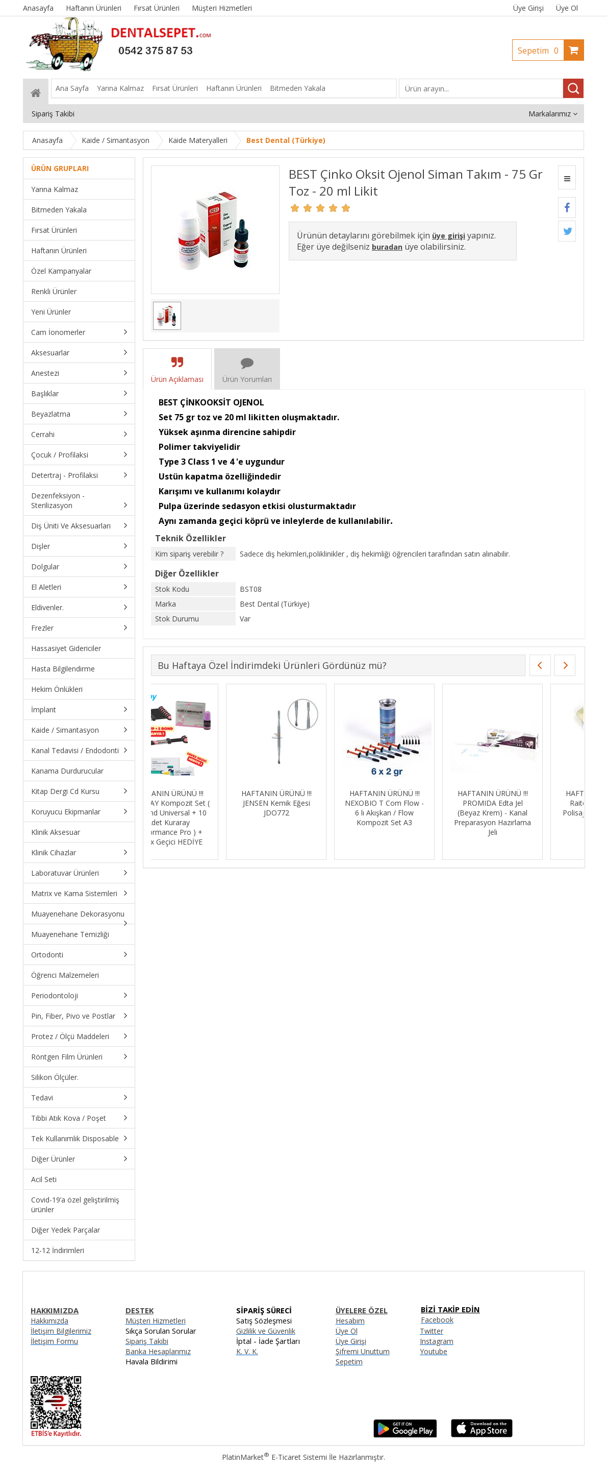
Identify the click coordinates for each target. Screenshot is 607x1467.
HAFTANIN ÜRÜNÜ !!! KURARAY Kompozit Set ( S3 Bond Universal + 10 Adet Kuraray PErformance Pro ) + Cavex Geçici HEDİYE (201, 817)
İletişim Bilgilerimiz (61, 1331)
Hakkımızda (49, 1321)
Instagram (436, 1341)
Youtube (433, 1351)
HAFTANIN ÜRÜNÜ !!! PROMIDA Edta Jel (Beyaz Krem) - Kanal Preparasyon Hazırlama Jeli (525, 812)
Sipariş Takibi (146, 1341)
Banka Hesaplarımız (158, 1351)
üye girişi (448, 236)
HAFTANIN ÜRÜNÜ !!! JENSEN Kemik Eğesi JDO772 (309, 802)
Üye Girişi (528, 8)
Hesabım (350, 1321)
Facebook (437, 1320)
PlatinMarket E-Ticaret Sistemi (274, 1457)
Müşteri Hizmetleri (155, 1321)
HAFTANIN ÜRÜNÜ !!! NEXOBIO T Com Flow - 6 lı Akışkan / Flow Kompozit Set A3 (417, 807)
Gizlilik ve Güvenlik (265, 1331)
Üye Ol (567, 8)
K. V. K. (247, 1351)
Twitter (431, 1331)
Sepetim (541, 50)
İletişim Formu (54, 1341)
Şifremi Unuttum (363, 1351)
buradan (387, 247)
